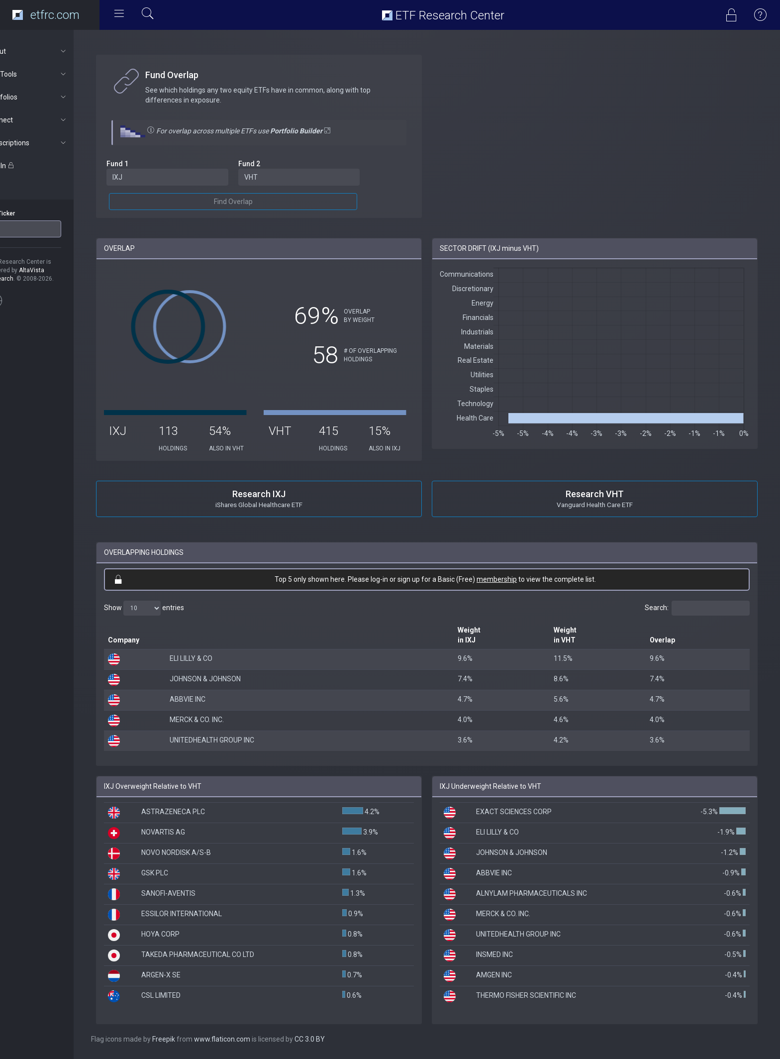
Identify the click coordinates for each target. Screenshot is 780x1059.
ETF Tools (53, 74)
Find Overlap (253, 202)
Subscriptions (53, 143)
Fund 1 (143, 164)
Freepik (189, 1039)
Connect (53, 120)
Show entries (170, 608)
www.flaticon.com (248, 1039)
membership (509, 579)
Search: (697, 608)
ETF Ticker (26, 213)
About (53, 51)
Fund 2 (270, 164)
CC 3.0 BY (335, 1039)
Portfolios (53, 97)
